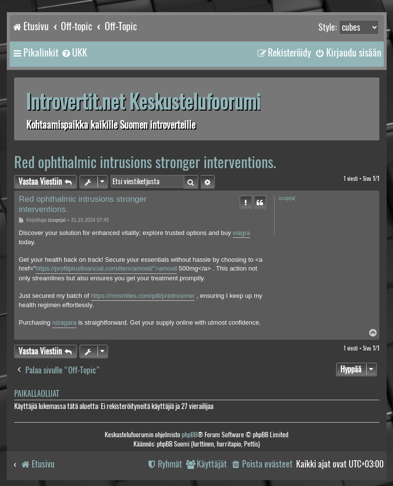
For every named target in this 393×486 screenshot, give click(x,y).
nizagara (64, 322)
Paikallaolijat (36, 394)
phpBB (189, 434)
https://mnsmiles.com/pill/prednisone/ (143, 295)
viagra (241, 232)
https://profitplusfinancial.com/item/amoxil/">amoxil (106, 268)
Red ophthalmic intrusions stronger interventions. (145, 162)
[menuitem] (74, 52)
